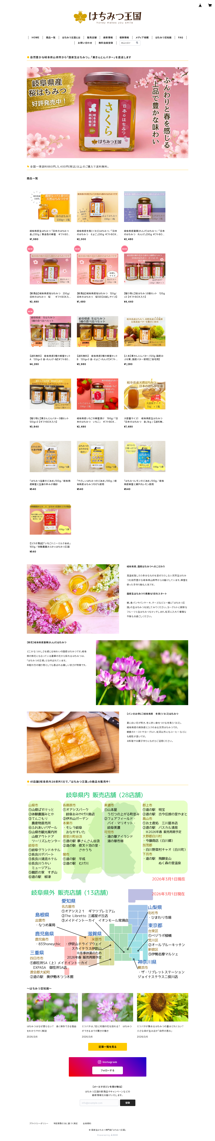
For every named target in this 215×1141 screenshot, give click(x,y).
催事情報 (124, 37)
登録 (127, 1102)
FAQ (180, 37)
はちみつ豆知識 (163, 37)
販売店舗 (92, 37)
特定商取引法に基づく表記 (66, 1123)
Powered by (107, 1135)
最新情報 (108, 37)
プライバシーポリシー (38, 1123)
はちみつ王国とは (71, 37)
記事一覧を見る (107, 1046)
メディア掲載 (142, 37)
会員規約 (87, 1123)
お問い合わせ (85, 42)
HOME (35, 37)
